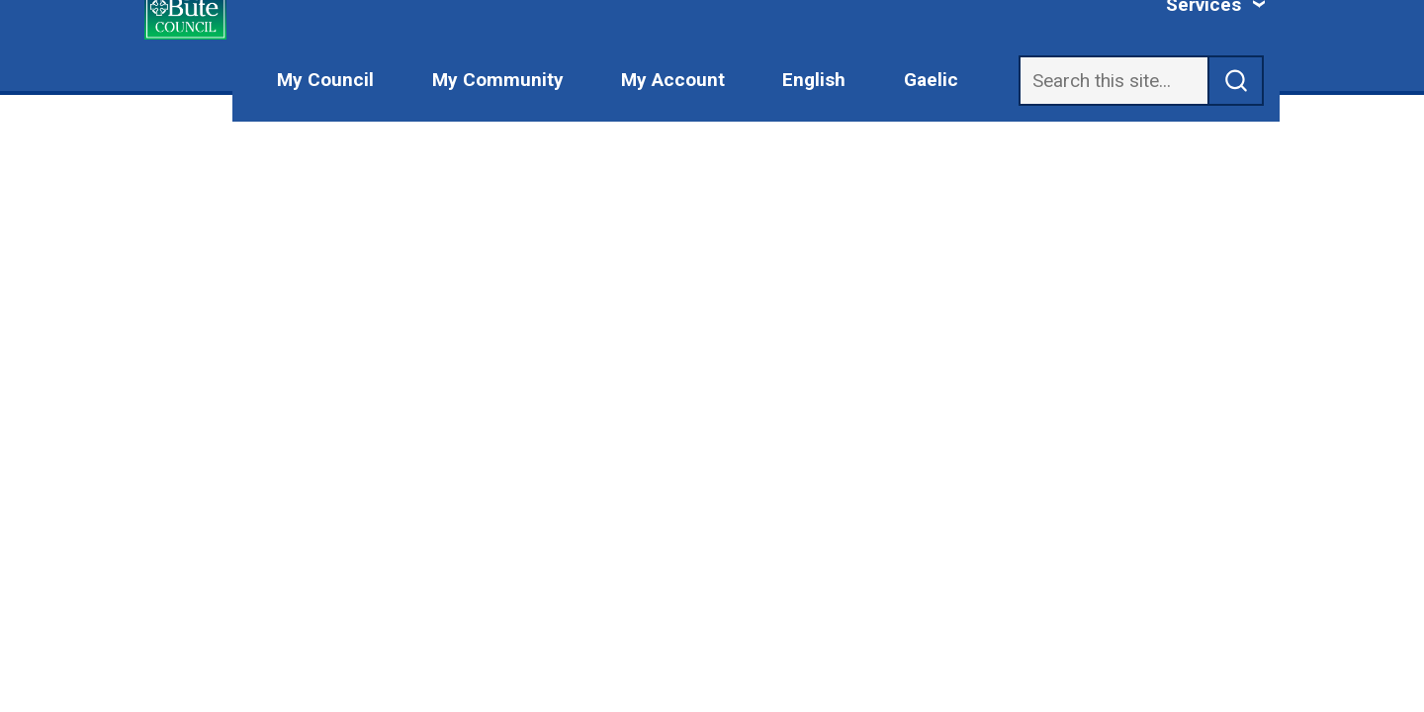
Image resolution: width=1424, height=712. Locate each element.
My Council (325, 79)
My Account (673, 79)
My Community (498, 79)
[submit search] (1236, 80)
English (814, 79)
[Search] (1113, 80)
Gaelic (931, 79)
